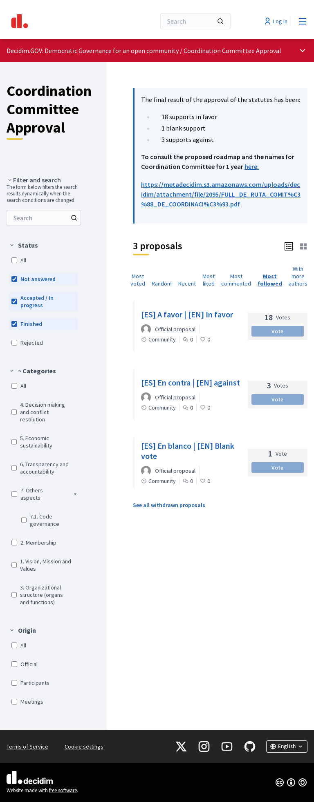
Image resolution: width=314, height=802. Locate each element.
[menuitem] (44, 218)
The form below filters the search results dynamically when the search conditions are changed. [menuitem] (42, 194)
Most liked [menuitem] (208, 280)
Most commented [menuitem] (236, 280)
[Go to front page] (61, 21)
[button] (289, 245)
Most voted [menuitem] (137, 280)
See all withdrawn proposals (169, 505)
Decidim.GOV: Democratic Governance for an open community (93, 51)
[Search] (195, 21)
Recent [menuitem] (187, 283)
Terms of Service (27, 746)
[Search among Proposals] (44, 218)
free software (63, 790)
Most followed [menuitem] (270, 280)
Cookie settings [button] (84, 746)
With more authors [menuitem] (298, 276)
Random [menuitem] (162, 283)
